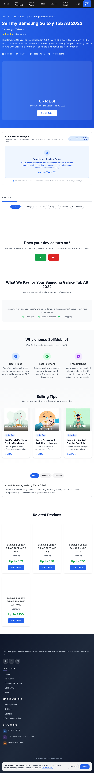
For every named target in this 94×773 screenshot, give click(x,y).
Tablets (13, 17)
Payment (58, 475)
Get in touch (65, 4)
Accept (85, 767)
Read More (10, 454)
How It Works (31, 4)
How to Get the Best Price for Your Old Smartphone (76, 443)
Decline (73, 767)
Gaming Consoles (12, 718)
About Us (8, 679)
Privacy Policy (47, 768)
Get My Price (47, 113)
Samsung (24, 17)
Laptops (7, 714)
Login (78, 4)
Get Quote (16, 567)
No (53, 257)
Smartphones (10, 704)
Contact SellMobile (12, 683)
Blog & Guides (10, 688)
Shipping (46, 475)
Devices (54, 4)
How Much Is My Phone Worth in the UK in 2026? (15, 443)
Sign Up (87, 4)
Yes (41, 257)
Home (6, 4)
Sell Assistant (19, 4)
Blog (43, 4)
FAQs (6, 692)
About (34, 475)
